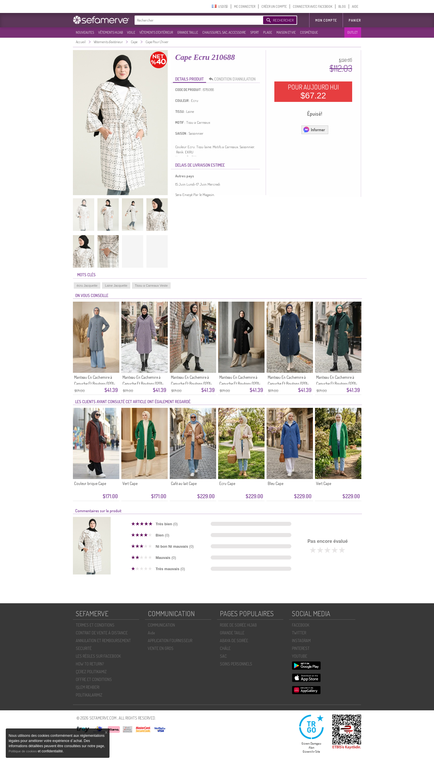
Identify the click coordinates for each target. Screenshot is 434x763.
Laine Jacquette (116, 285)
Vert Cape (129, 483)
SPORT (254, 32)
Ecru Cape (227, 483)
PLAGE (267, 32)
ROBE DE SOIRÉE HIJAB (238, 625)
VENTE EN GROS (160, 648)
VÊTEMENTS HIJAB (110, 32)
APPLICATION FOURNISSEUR (170, 640)
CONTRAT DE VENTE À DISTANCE (102, 632)
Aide (151, 632)
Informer (314, 129)
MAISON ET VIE (286, 32)
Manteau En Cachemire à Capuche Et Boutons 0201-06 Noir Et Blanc (191, 383)
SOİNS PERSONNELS (236, 663)
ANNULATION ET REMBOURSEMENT (103, 640)
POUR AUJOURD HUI (313, 91)
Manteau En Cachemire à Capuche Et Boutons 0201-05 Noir (240, 383)
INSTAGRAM (301, 640)
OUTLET (352, 32)
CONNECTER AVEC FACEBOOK (312, 6)
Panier (355, 20)
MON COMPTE (326, 20)
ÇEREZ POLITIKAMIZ (91, 671)
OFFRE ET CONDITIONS (94, 679)
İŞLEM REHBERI (87, 687)
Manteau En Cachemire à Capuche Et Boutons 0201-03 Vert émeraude (336, 383)
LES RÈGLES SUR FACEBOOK (98, 656)
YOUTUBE (299, 656)
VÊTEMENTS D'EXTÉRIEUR (156, 32)
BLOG (342, 6)
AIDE (355, 6)
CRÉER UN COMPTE (274, 6)
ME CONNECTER (244, 6)
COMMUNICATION (161, 625)
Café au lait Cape (184, 483)
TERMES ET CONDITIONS (95, 625)
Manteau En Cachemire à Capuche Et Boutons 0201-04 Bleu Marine (288, 383)
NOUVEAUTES (85, 32)
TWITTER (299, 632)
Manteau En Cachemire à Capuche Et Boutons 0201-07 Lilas (143, 383)
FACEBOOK (300, 625)
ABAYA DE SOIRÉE (234, 640)
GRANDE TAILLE (187, 32)
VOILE (131, 32)
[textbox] (197, 20)
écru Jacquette (87, 285)
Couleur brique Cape (90, 483)
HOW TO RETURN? (90, 663)
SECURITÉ (84, 648)
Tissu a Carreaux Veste (151, 285)
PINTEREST (301, 648)
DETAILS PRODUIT (189, 79)
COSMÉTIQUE (309, 32)
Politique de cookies (23, 751)
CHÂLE (225, 648)
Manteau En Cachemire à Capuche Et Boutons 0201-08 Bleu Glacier (94, 383)
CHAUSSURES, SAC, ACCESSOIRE (224, 32)
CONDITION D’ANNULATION (234, 79)
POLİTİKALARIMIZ (89, 694)
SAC (223, 656)
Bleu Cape (275, 483)
